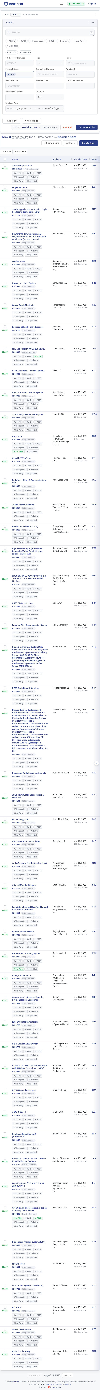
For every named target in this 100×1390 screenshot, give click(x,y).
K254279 (16, 330)
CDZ (94, 1021)
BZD (94, 261)
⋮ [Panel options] (88, 22)
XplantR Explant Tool (22, 165)
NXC (94, 1285)
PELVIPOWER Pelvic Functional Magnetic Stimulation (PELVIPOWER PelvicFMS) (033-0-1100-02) (29, 237)
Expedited (12, 45)
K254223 (16, 845)
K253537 (16, 669)
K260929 (16, 396)
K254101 (16, 801)
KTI (93, 458)
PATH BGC (17, 1307)
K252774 (16, 1047)
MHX (94, 575)
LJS (93, 392)
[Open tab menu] (61, 3)
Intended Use (50, 84)
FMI (94, 863)
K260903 (16, 957)
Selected (25, 52)
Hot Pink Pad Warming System (26, 953)
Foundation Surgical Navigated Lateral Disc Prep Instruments (30, 908)
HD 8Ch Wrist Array (21, 1351)
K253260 (16, 606)
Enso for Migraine (20, 819)
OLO (94, 906)
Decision (50, 95)
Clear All (67, 127)
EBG (94, 436)
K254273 (16, 866)
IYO (94, 187)
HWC (94, 414)
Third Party (78, 41)
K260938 (16, 1311)
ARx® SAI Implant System (24, 885)
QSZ (94, 931)
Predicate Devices (80, 84)
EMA (94, 1090)
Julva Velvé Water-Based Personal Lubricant (28, 796)
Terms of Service (63, 1384)
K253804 (16, 691)
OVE (94, 1043)
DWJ (94, 953)
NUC (94, 794)
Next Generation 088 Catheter (26, 841)
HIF (94, 526)
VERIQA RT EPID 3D (21, 975)
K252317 (16, 508)
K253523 (16, 628)
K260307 (16, 1245)
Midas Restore (18, 1264)
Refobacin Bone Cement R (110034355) (24, 1135)
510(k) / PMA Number (19, 61)
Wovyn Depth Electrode (23, 305)
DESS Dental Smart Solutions (25, 688)
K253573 (16, 1115)
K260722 (16, 1289)
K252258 (16, 979)
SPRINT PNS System (21, 1329)
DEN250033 (17, 169)
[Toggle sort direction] (50, 127)
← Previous (35, 1375)
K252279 (16, 215)
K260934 (16, 418)
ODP (94, 603)
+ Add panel (11, 120)
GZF (94, 1329)
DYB (94, 326)
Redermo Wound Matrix (23, 931)
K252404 (16, 1003)
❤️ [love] (49, 1387)
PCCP (50, 41)
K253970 (16, 308)
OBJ (94, 283)
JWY (94, 348)
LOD (94, 1133)
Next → (68, 1375)
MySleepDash (18, 261)
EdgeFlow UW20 (19, 187)
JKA (94, 1158)
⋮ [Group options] (95, 14)
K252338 (16, 265)
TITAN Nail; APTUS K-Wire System (28, 414)
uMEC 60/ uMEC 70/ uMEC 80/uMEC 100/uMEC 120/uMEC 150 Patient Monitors (29, 579)
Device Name (19, 84)
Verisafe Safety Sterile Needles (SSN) (29, 863)
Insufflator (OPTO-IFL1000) (25, 526)
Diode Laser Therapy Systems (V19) (28, 1242)
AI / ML (11, 41)
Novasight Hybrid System (24, 283)
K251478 (16, 461)
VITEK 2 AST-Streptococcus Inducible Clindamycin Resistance (29, 1209)
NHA (94, 688)
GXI (94, 772)
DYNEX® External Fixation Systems (28, 370)
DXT (94, 548)
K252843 (16, 1072)
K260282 (16, 1214)
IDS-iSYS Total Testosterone (25, 1022)
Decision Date (34, 107)
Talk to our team (48, 1384)
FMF (94, 209)
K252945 (16, 286)
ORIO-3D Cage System (22, 603)
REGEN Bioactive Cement (24, 1090)
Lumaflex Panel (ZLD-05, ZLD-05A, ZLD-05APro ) (28, 1184)
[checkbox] (5, 159)
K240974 (16, 1333)
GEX (94, 1241)
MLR (94, 1065)
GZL (94, 304)
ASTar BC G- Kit (19, 1112)
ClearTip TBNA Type (21, 458)
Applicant (80, 73)
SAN (94, 1112)
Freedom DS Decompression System (29, 625)
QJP (94, 841)
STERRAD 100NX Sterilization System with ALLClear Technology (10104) (29, 1067)
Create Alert (88, 143)
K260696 (16, 352)
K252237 (16, 191)
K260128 (16, 1165)
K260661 (16, 1267)
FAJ (94, 709)
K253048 (16, 557)
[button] (50, 23)
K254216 (16, 823)
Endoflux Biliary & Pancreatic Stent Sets (29, 481)
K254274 (16, 888)
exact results (20, 137)
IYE (93, 975)
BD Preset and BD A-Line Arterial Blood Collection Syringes (29, 1160)
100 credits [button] (76, 3)
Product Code (19, 72)
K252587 (16, 1354)
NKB (94, 885)
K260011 (16, 913)
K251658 (16, 486)
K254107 (16, 1140)
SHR (94, 165)
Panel (80, 61)
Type (50, 61)
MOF (94, 504)
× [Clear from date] (35, 108)
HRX (94, 625)
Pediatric (63, 41)
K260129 (16, 1189)
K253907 (16, 776)
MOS (94, 1351)
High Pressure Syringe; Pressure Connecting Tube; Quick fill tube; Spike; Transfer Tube (27, 551)
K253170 (16, 585)
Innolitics (15, 1381)
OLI (93, 1183)
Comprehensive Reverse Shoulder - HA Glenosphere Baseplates (28, 998)
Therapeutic (36, 41)
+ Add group (31, 120)
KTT (94, 370)
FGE (94, 479)
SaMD (22, 41)
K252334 (16, 243)
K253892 (16, 754)
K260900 (16, 374)
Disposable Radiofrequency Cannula (29, 773)
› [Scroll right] (96, 763)
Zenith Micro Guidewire (23, 504)
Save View (20, 151)
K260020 (16, 935)
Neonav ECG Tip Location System (27, 392)
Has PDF (11, 52)
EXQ (94, 646)
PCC (94, 819)
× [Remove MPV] (14, 74)
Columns (6, 151)
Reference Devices (19, 95)
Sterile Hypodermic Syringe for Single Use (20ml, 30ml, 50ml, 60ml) (29, 210)
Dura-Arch (17, 436)
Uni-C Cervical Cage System (25, 1043)
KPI (94, 233)
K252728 (16, 1025)
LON (94, 1207)
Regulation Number (50, 72)
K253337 (16, 1093)
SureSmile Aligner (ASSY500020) (27, 1285)
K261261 (16, 440)
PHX (94, 997)
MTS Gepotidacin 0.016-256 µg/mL (28, 349)
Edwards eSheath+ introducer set (27, 327)
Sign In (92, 3)
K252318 (16, 530)
